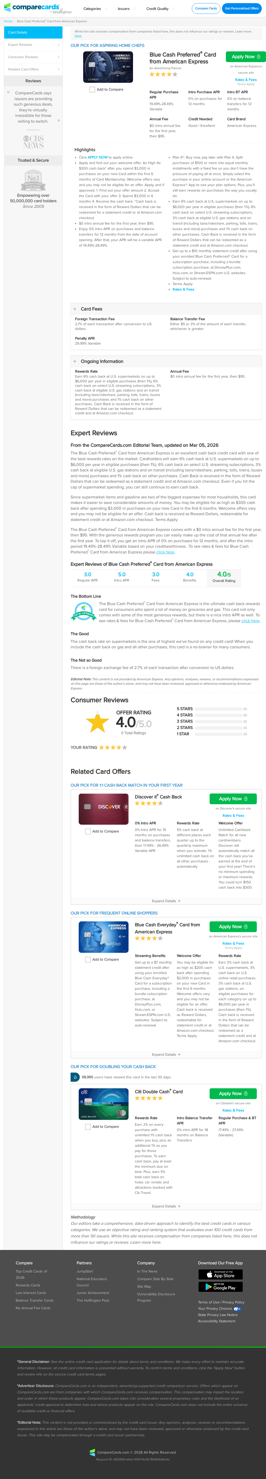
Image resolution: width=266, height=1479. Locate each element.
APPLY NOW (98, 157)
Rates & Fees (246, 80)
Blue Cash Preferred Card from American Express (183, 58)
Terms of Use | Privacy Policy (221, 1302)
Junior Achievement (93, 1293)
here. (78, 36)
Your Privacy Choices (220, 1309)
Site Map (144, 1287)
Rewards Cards (28, 1285)
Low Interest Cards (31, 1293)
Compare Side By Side (155, 1279)
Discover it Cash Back (158, 797)
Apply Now (246, 56)
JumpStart (85, 1271)
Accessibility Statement (216, 1321)
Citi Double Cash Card (159, 1092)
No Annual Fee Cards (33, 1308)
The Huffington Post (93, 1300)
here (156, 1242)
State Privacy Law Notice (218, 1315)
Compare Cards (206, 8)
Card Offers (34, 69)
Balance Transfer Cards (35, 1300)
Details (34, 32)
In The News (147, 1271)
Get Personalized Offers (242, 8)
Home (8, 21)
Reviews (34, 45)
